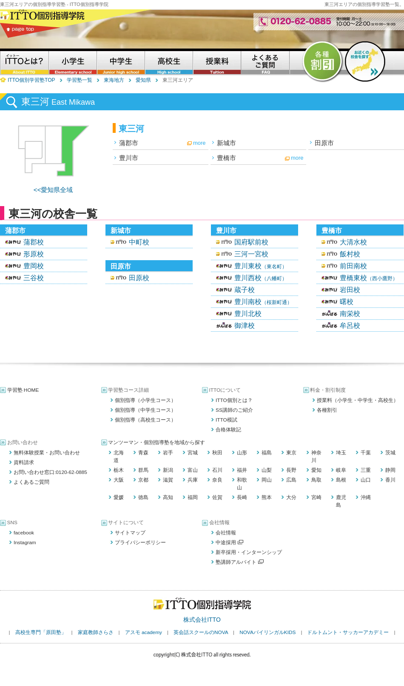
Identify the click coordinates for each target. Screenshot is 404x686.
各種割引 (327, 410)
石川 (217, 470)
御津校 (244, 325)
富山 (193, 470)
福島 (267, 453)
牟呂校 (350, 325)
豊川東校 (260, 266)
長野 (291, 470)
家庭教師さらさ (96, 632)
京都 (143, 480)
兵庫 (193, 480)
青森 (143, 453)
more (199, 143)
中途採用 (229, 542)
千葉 (366, 453)
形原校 (33, 254)
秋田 (217, 453)
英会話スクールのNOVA (201, 632)
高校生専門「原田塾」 (40, 632)
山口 (366, 480)
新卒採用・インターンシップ (249, 552)
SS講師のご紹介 (234, 410)
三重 (366, 470)
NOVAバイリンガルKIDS (267, 632)
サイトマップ (130, 533)
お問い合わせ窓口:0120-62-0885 (50, 472)
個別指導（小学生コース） (145, 400)
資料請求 (24, 462)
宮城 (193, 453)
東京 (291, 453)
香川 (390, 480)
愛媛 (119, 497)
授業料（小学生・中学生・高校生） (357, 400)
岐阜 (341, 470)
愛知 (316, 470)
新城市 (226, 142)
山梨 (267, 470)
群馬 (143, 470)
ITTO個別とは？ (234, 400)
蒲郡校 (33, 242)
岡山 (267, 480)
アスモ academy (143, 632)
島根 (341, 480)
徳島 (143, 497)
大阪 (119, 480)
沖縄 (366, 497)
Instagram (25, 542)
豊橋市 (226, 157)
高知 (168, 497)
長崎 (242, 497)
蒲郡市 (128, 142)
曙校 (346, 301)
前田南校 (353, 266)
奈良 (217, 480)
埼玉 (341, 453)
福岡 (193, 497)
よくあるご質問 (31, 482)
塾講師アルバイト (240, 562)
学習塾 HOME (23, 390)
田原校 (139, 277)
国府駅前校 (251, 242)
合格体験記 (228, 430)
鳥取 (316, 480)
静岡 (390, 470)
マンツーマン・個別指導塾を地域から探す (156, 442)
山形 (242, 453)
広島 (291, 480)
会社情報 (226, 533)
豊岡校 (33, 266)
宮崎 (316, 497)
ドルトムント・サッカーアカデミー (348, 632)
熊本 (267, 497)
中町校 (139, 242)
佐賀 (217, 497)
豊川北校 (248, 313)
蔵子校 (244, 289)
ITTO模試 (226, 420)
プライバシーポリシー (140, 542)
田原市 (324, 142)
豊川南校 (263, 301)
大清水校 (353, 242)
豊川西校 (260, 277)
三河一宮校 (251, 254)
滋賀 (168, 480)
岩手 (168, 453)
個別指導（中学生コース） (145, 410)
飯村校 (350, 254)
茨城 (390, 453)
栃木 (119, 470)
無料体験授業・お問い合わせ (47, 453)
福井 (242, 470)
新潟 (168, 470)
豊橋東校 (369, 277)
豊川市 (128, 157)
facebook (24, 533)
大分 (291, 497)
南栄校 (350, 313)
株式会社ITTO (202, 619)
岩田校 (350, 289)
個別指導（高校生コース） (145, 420)
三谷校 (33, 277)
